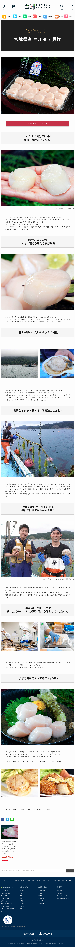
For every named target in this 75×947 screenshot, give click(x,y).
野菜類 (27, 16)
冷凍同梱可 (23, 906)
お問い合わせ (4, 911)
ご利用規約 (60, 893)
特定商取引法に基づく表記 (64, 898)
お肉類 (37, 16)
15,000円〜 (41, 904)
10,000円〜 (41, 901)
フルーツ (6, 17)
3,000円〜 (41, 893)
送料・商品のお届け (6, 904)
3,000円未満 (41, 891)
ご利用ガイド (4, 896)
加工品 (59, 17)
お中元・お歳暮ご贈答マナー (9, 909)
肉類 (21, 898)
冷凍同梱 (47, 17)
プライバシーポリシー (63, 896)
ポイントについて (6, 906)
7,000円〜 (41, 898)
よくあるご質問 (5, 898)
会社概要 (59, 891)
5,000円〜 (41, 896)
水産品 (17, 16)
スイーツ (68, 16)
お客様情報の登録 (6, 893)
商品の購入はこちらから (37, 124)
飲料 (21, 909)
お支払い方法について (7, 901)
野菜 (21, 893)
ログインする (4, 891)
